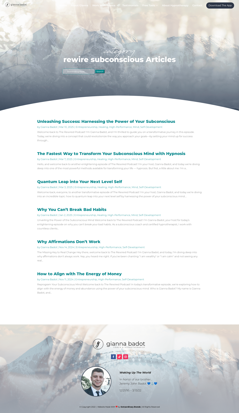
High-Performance (120, 127)
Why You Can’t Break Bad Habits (71, 209)
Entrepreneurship (87, 127)
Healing (103, 127)
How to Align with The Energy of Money (79, 273)
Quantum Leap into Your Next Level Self (79, 181)
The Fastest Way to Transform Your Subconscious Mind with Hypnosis (111, 153)
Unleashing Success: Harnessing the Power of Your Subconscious (106, 121)
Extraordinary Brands (131, 407)
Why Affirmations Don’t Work (68, 241)
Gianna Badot (49, 127)
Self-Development (151, 127)
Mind (136, 127)
